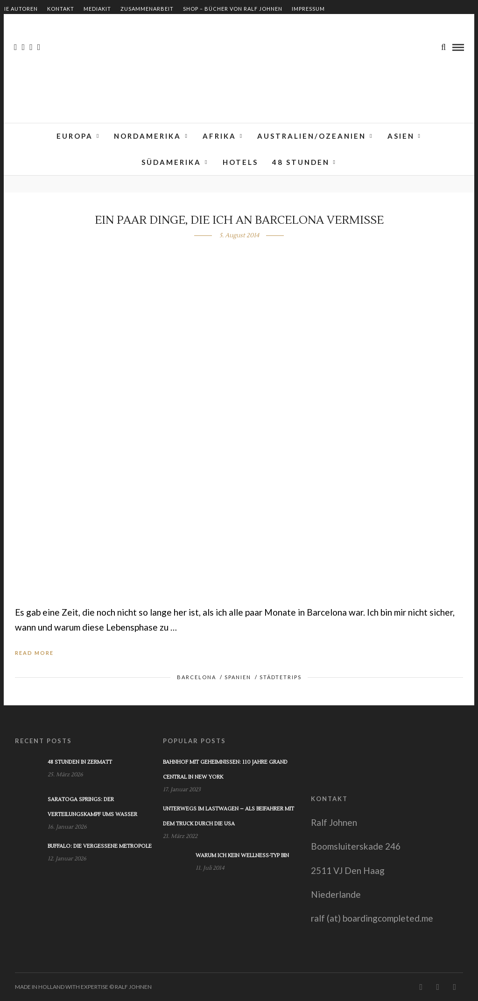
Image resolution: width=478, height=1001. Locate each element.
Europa (74, 136)
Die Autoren (19, 9)
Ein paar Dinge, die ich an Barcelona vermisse (239, 220)
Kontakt (60, 9)
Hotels (240, 162)
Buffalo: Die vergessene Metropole (100, 846)
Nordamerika (147, 136)
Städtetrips (281, 677)
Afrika (219, 136)
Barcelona (196, 677)
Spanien (238, 677)
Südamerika (171, 162)
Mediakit (97, 9)
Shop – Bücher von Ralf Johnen (232, 9)
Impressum (308, 9)
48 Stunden (301, 162)
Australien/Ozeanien (311, 136)
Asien (401, 136)
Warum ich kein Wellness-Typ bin (242, 855)
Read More (34, 653)
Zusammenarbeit (147, 9)
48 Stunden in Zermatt (80, 762)
